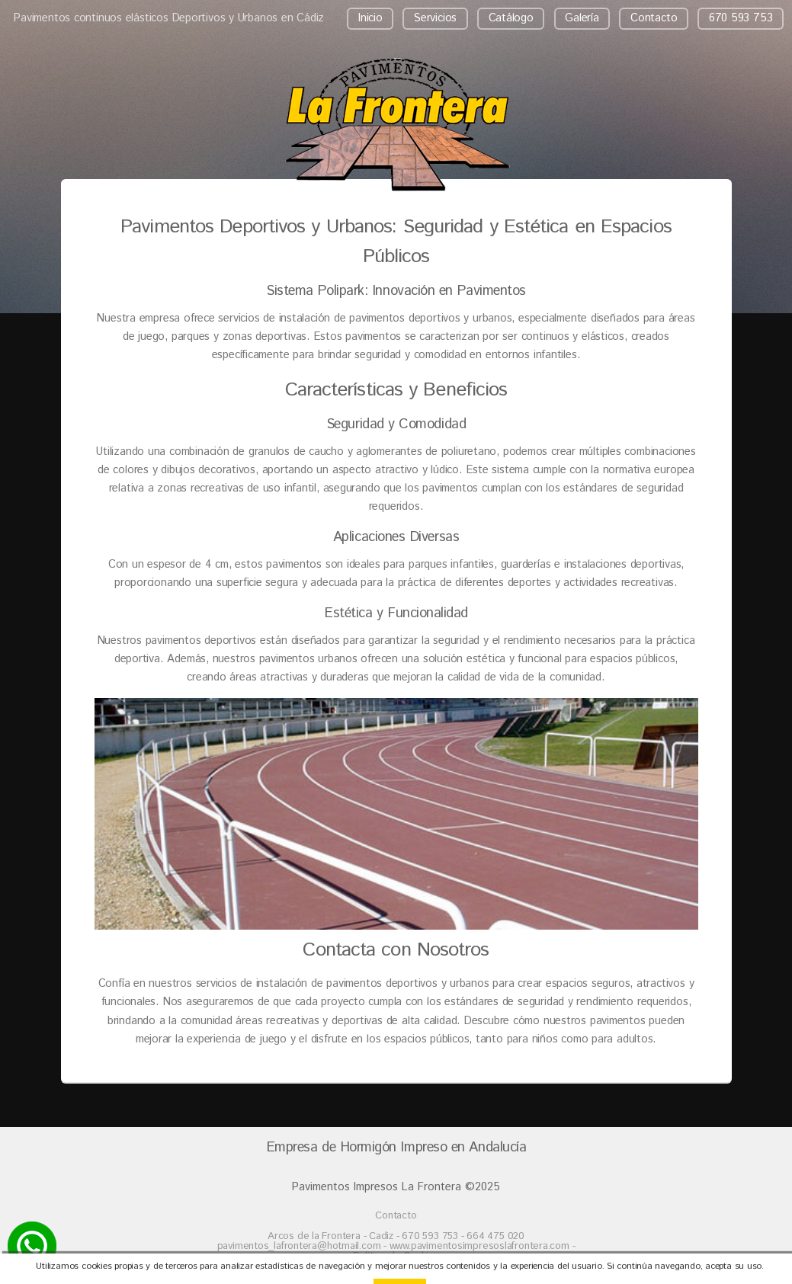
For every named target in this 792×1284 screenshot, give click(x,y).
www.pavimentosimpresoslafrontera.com (479, 1246)
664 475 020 (495, 1236)
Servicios (435, 18)
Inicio (370, 18)
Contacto (653, 18)
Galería (581, 18)
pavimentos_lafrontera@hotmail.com (300, 1246)
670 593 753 (741, 18)
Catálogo (511, 18)
